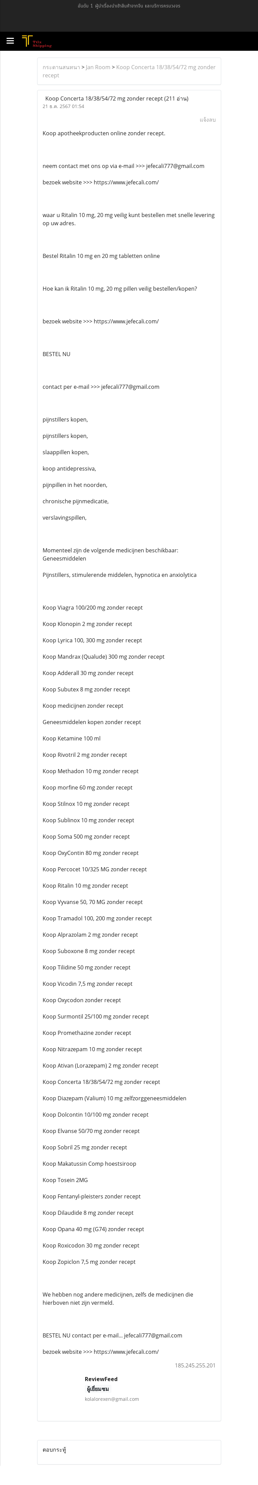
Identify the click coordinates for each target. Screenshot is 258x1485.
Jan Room (98, 67)
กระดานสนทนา (61, 67)
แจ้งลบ (208, 119)
